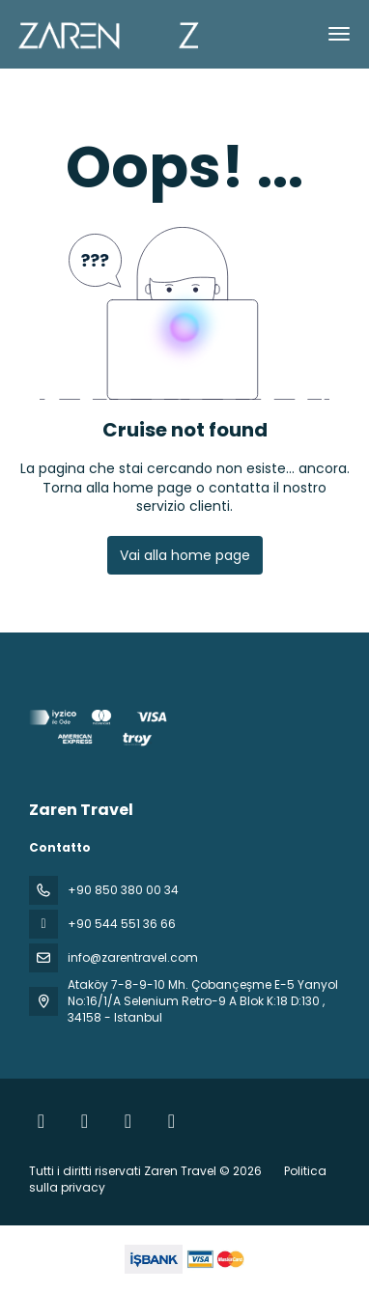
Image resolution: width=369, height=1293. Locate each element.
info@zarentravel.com (133, 957)
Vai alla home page (185, 555)
